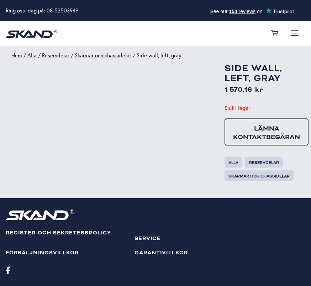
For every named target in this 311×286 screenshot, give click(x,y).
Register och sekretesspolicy (58, 232)
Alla (32, 55)
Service (147, 238)
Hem (16, 55)
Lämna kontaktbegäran (266, 132)
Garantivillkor (161, 252)
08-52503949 (62, 10)
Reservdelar (55, 55)
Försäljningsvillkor (42, 252)
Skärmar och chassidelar (103, 55)
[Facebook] (8, 270)
